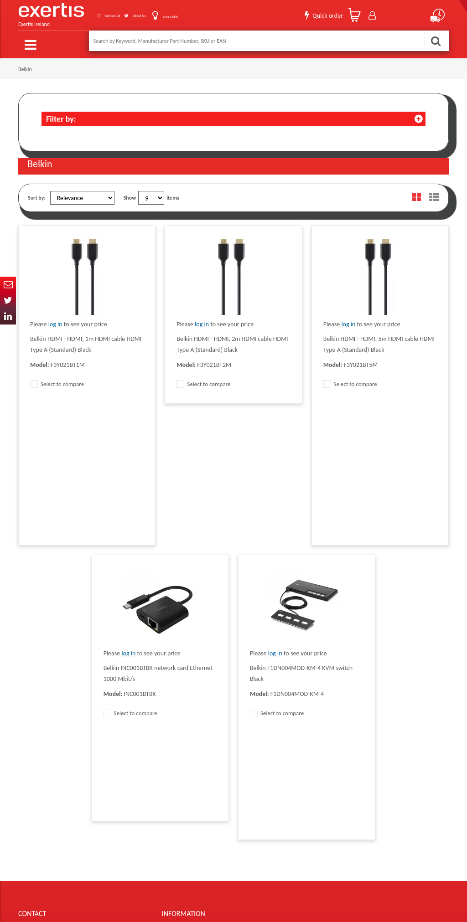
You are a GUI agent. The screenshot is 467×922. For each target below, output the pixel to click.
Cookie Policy (176, 736)
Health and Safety (267, 750)
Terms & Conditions (183, 709)
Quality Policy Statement (189, 695)
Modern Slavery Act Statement (282, 681)
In (8, 317)
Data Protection (179, 681)
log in (55, 319)
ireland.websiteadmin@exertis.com (91, 744)
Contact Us (86, 13)
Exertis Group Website (186, 722)
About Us (128, 13)
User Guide (171, 14)
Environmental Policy (271, 736)
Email (8, 285)
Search (435, 41)
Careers (256, 722)
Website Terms (264, 709)
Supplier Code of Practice (275, 695)
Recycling (172, 750)
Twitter (8, 301)
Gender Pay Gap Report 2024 (194, 763)
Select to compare (57, 379)
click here (82, 736)
